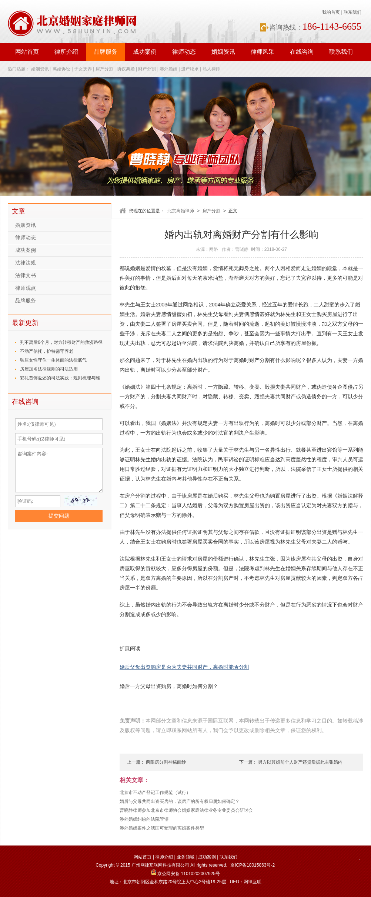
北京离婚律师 (180, 210)
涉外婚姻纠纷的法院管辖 (144, 819)
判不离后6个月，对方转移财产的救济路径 (61, 342)
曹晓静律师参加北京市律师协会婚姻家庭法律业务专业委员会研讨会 (186, 810)
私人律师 (211, 69)
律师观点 (25, 288)
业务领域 (185, 857)
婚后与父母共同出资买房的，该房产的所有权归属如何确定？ (180, 801)
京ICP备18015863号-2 (252, 865)
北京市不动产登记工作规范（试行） (155, 792)
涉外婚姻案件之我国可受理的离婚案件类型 (162, 828)
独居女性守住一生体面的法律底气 (53, 360)
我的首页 (331, 12)
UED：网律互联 (245, 881)
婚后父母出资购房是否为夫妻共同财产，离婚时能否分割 (184, 667)
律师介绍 (164, 857)
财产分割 (147, 69)
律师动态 (184, 52)
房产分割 (104, 69)
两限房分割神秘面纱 (166, 762)
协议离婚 (126, 69)
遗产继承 (190, 69)
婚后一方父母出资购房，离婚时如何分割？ (169, 686)
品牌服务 (105, 52)
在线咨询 (302, 52)
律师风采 (262, 52)
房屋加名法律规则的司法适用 (49, 369)
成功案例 (145, 52)
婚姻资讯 (223, 52)
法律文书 (25, 275)
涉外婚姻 (168, 69)
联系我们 (352, 12)
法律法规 (25, 263)
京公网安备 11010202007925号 (185, 873)
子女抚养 (83, 69)
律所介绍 (66, 52)
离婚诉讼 (61, 69)
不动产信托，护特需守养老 (46, 351)
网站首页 (27, 52)
